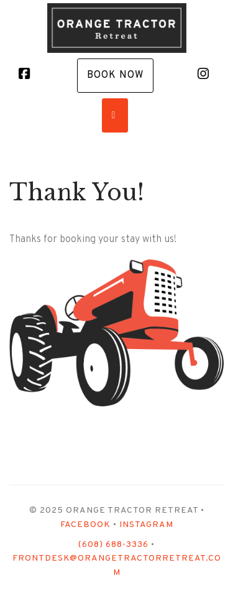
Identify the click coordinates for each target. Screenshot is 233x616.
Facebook (85, 525)
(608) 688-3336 (113, 544)
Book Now (115, 75)
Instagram (146, 525)
